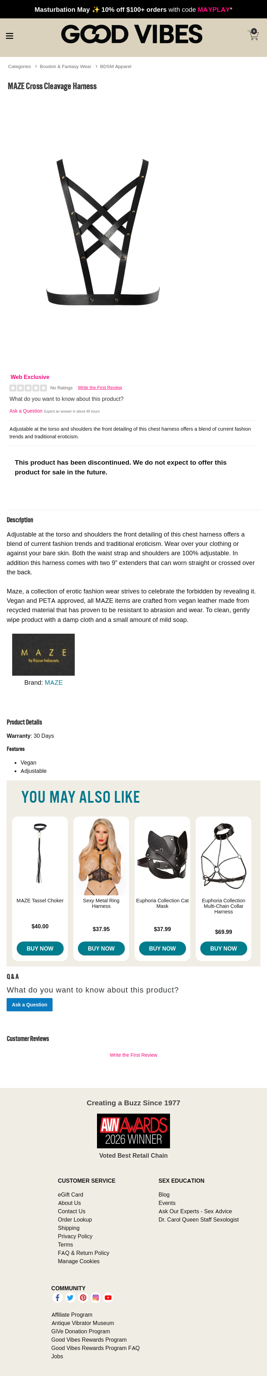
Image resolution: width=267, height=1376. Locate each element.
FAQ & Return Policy (84, 1252)
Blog (164, 1194)
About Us (69, 1202)
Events (167, 1202)
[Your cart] (253, 35)
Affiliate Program (71, 1314)
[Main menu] (9, 34)
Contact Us (72, 1211)
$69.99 (223, 931)
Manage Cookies (79, 1261)
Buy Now (40, 948)
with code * (133, 9)
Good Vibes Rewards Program (89, 1339)
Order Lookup (75, 1219)
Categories (19, 66)
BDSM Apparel (115, 66)
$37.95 (101, 929)
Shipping (69, 1227)
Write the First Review (100, 387)
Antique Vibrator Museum (82, 1322)
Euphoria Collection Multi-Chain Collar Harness (223, 906)
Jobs (57, 1356)
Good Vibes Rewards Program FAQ (95, 1347)
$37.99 (162, 929)
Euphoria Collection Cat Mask (162, 903)
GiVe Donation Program (80, 1331)
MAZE (54, 682)
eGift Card (70, 1194)
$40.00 (40, 926)
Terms (65, 1244)
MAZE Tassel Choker (40, 900)
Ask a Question (25, 411)
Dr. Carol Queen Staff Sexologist (199, 1219)
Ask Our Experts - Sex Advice (195, 1211)
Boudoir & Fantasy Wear (65, 66)
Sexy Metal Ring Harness (101, 903)
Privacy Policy (75, 1236)
